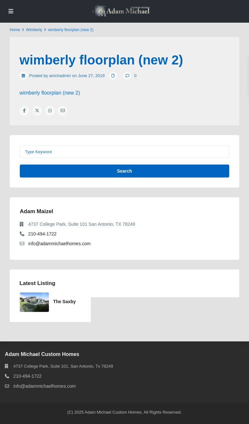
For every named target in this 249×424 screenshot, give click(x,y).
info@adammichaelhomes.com (59, 243)
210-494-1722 (42, 233)
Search (124, 171)
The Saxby (64, 301)
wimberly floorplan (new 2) (49, 93)
